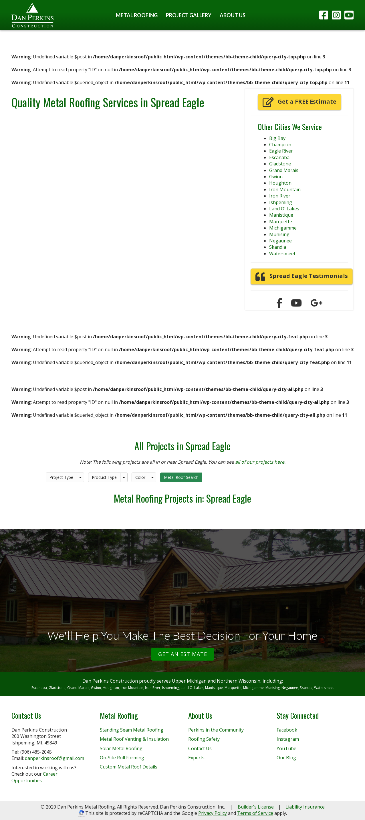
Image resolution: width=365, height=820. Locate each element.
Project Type (61, 477)
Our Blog (286, 757)
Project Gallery (188, 15)
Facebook (287, 730)
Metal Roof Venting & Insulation (134, 739)
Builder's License (256, 807)
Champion (280, 144)
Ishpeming (280, 202)
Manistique (281, 215)
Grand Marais (283, 170)
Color (140, 477)
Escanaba (279, 157)
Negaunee (280, 241)
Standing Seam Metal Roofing (131, 730)
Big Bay (277, 138)
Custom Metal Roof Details (128, 767)
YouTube (286, 748)
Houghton (280, 183)
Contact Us (200, 748)
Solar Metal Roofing (121, 748)
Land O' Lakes (284, 209)
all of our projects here (259, 462)
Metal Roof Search (181, 477)
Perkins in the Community (216, 730)
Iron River (279, 196)
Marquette (280, 221)
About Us (232, 15)
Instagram (288, 739)
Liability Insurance (305, 807)
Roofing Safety (204, 739)
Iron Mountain (285, 189)
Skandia (277, 247)
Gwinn (276, 176)
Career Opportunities (34, 777)
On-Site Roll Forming (122, 757)
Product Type (104, 477)
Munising (279, 234)
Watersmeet (282, 253)
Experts (196, 757)
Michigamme (283, 228)
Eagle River (281, 151)
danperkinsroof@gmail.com (54, 758)
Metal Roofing (137, 15)
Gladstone (280, 164)
